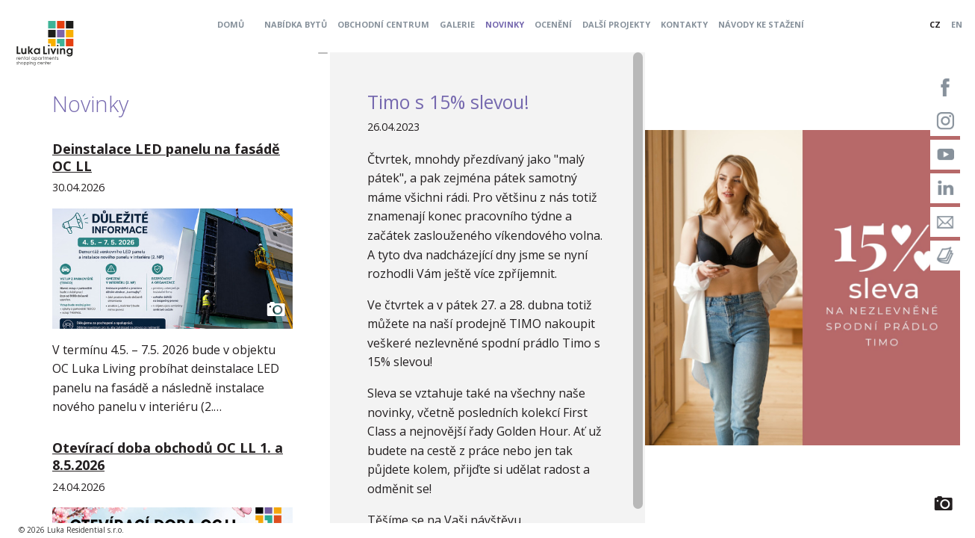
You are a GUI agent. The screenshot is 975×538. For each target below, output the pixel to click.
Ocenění (553, 24)
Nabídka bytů (295, 24)
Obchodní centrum (383, 24)
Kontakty (684, 24)
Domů (230, 24)
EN (956, 24)
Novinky (504, 24)
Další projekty (616, 24)
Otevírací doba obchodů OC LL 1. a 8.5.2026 (167, 456)
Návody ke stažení (761, 24)
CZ (935, 24)
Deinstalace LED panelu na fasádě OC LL (166, 157)
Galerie (457, 24)
